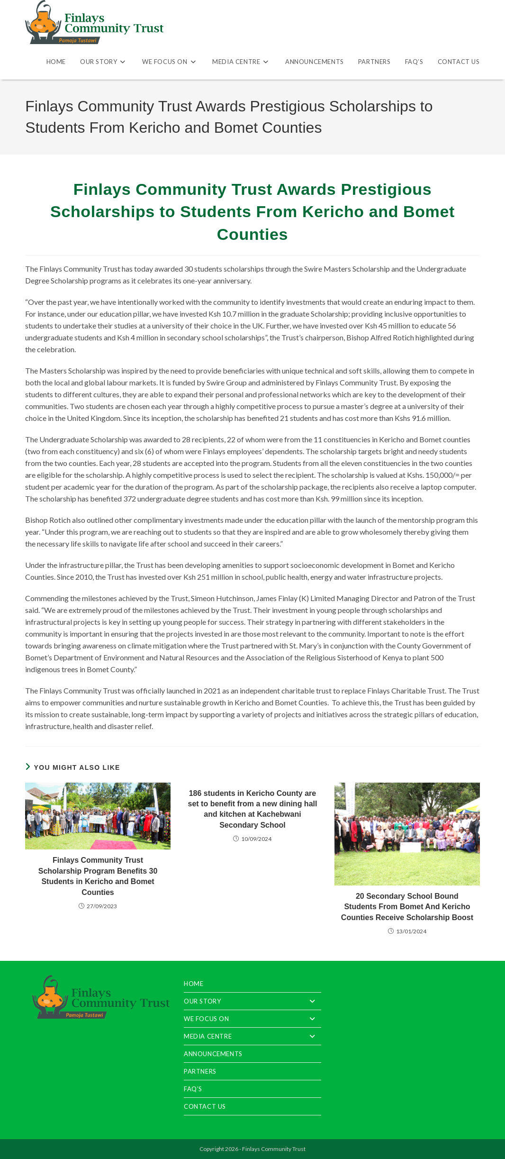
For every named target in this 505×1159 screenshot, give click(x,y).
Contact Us (205, 1106)
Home (193, 983)
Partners (200, 1071)
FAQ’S (193, 1089)
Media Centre (252, 1036)
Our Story (252, 1001)
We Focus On (252, 1018)
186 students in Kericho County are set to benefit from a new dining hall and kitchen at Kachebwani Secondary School (252, 809)
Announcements (213, 1054)
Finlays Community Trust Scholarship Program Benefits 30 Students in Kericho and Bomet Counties (98, 876)
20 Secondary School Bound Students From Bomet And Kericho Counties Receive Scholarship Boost (407, 907)
